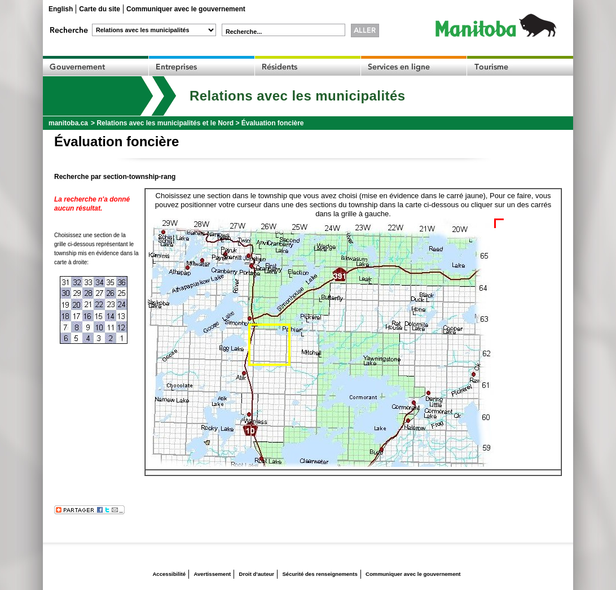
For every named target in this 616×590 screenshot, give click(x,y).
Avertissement (212, 574)
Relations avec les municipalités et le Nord (165, 123)
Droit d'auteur (257, 574)
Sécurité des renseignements (319, 574)
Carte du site (99, 9)
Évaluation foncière (272, 123)
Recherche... (244, 31)
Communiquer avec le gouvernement (185, 9)
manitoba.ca (68, 123)
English (61, 9)
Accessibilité (169, 574)
